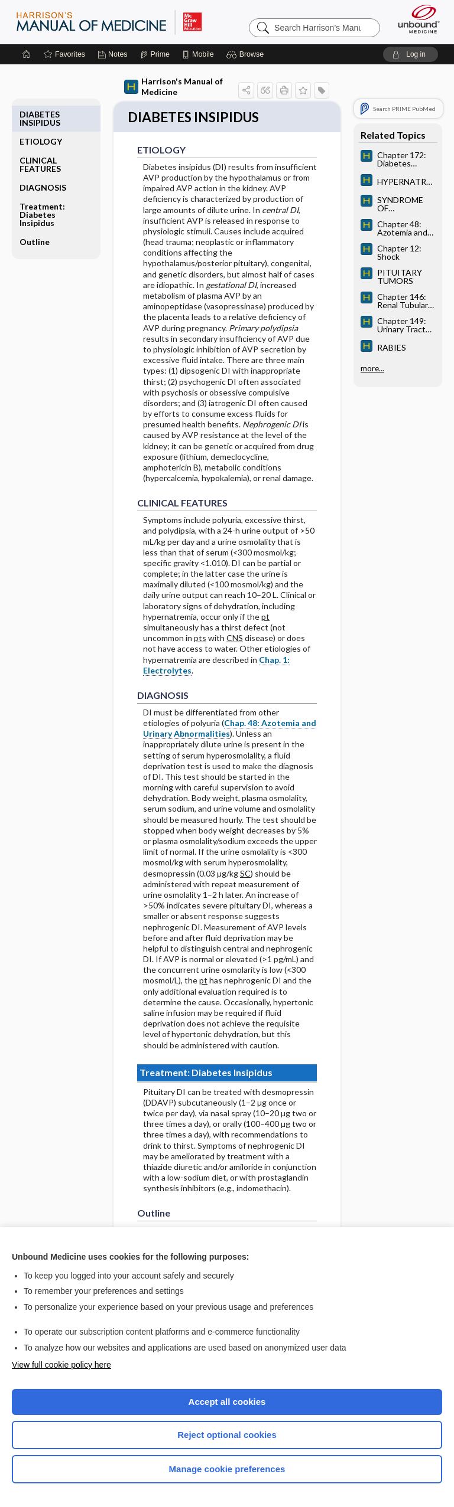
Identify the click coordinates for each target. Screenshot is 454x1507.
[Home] (26, 54)
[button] (246, 54)
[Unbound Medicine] (415, 19)
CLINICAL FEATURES (40, 137)
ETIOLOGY (41, 114)
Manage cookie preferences (227, 1469)
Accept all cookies (227, 1402)
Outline (35, 215)
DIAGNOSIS (43, 160)
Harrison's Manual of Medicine (173, 86)
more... (372, 368)
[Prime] (155, 54)
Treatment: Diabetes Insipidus (42, 187)
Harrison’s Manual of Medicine (109, 22)
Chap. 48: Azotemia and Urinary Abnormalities (229, 729)
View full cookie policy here (61, 1364)
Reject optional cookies (227, 1435)
